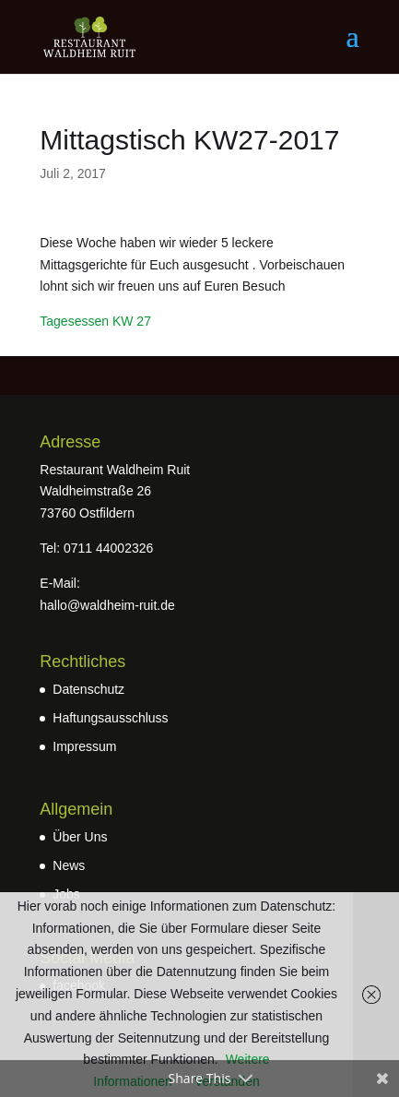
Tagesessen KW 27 (95, 321)
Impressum (84, 746)
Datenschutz (88, 689)
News (69, 865)
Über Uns (80, 836)
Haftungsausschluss (110, 717)
